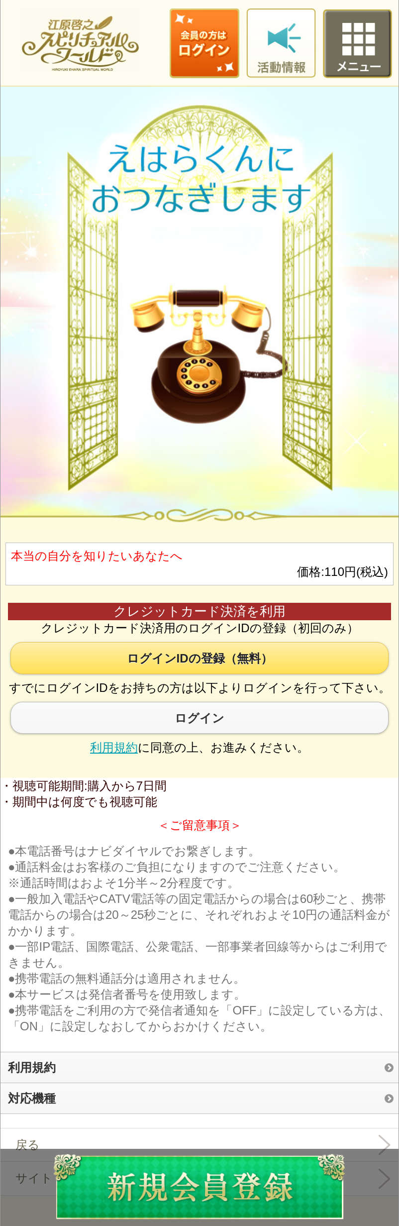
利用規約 (114, 747)
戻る (27, 1144)
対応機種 (32, 1098)
